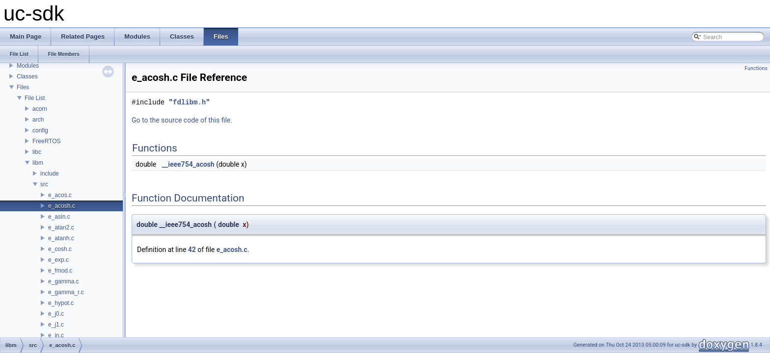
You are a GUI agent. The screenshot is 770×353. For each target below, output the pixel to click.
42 (192, 249)
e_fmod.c (60, 270)
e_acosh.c (61, 205)
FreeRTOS (46, 141)
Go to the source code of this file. (182, 120)
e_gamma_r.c (66, 292)
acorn (39, 108)
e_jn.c (56, 335)
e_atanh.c (61, 238)
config (40, 130)
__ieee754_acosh (188, 164)
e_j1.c (56, 324)
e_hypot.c (61, 303)
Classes (27, 76)
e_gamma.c (63, 281)
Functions (756, 68)
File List (35, 98)
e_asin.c (59, 216)
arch (38, 119)
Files (23, 87)
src (44, 184)
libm (37, 162)
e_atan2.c (61, 227)
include (49, 173)
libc (36, 152)
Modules (28, 65)
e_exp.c (58, 259)
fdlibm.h (189, 102)
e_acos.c (60, 195)
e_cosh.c (60, 249)
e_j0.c (56, 313)
